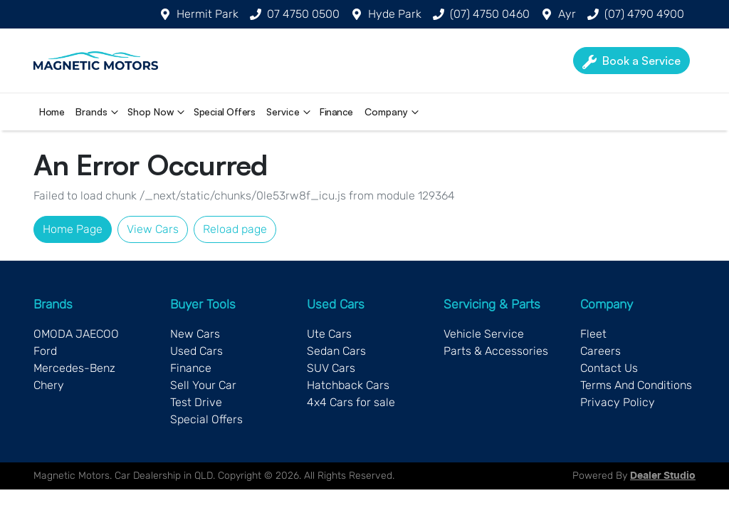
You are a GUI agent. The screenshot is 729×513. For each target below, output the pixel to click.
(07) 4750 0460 (490, 14)
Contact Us (609, 368)
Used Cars (196, 351)
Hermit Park (207, 14)
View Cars (153, 229)
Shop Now (157, 112)
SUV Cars (331, 368)
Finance (336, 111)
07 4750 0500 (303, 14)
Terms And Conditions (636, 385)
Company (393, 112)
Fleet (593, 334)
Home (51, 111)
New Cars (195, 334)
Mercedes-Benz (74, 368)
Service (290, 112)
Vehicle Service (484, 334)
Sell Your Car (203, 385)
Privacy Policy (617, 402)
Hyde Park (394, 14)
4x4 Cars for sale (351, 402)
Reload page (235, 229)
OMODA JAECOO (76, 334)
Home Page (73, 229)
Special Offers (224, 111)
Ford (45, 351)
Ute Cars (329, 334)
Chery (48, 385)
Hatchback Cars (348, 385)
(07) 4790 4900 (644, 14)
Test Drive (196, 402)
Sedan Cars (336, 351)
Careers (600, 351)
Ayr (567, 14)
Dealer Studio (663, 476)
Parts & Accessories (496, 351)
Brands (98, 112)
